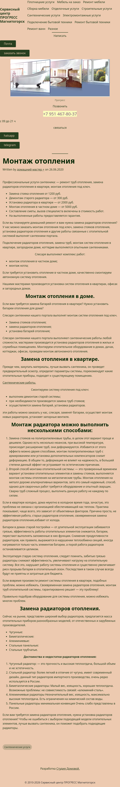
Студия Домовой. (68, 768)
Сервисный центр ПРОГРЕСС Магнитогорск (12, 15)
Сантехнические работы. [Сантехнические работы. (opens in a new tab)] (19, 383)
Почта (8, 44)
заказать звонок (15, 53)
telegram (10, 145)
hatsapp (9, 135)
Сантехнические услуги (17, 747)
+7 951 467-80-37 (60, 114)
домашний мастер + (30, 169)
